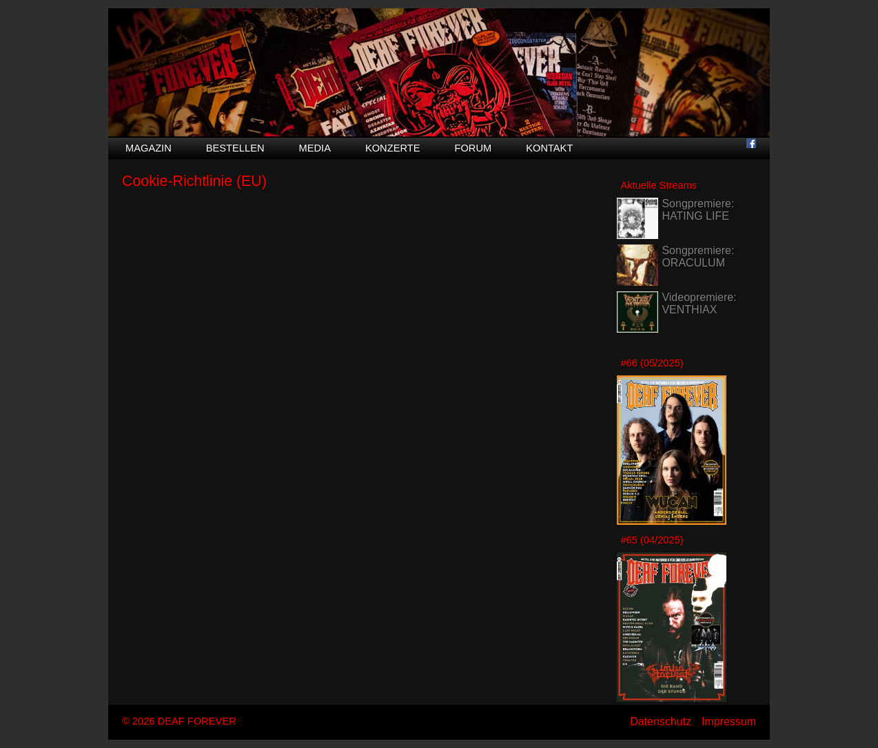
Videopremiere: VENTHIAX (699, 303)
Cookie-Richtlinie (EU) (194, 181)
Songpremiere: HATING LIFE (698, 210)
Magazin (148, 148)
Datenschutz (660, 721)
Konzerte (392, 148)
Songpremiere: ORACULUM (698, 257)
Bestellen (235, 148)
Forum (472, 148)
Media (315, 148)
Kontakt (549, 148)
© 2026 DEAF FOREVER (179, 721)
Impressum (729, 721)
